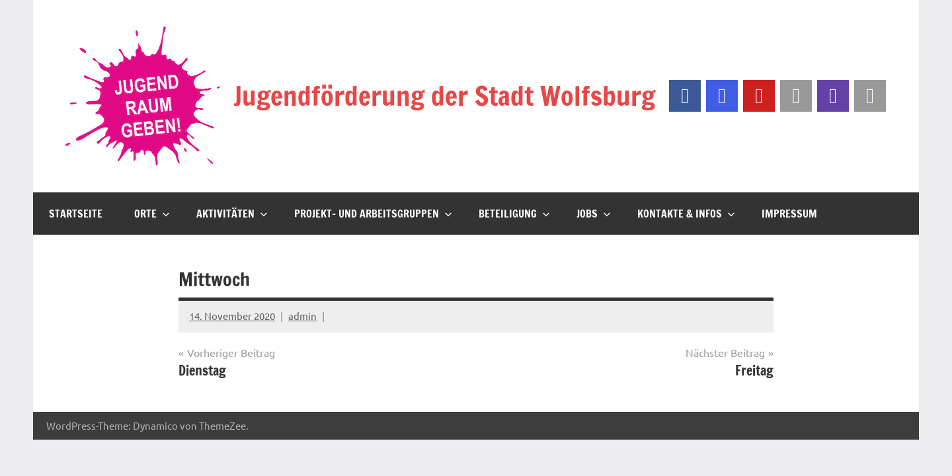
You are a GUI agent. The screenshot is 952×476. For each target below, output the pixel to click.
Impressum (789, 213)
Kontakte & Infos (686, 213)
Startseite (75, 213)
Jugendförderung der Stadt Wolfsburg (444, 95)
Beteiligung (514, 213)
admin (302, 315)
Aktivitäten (232, 213)
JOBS (593, 213)
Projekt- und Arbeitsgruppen (373, 213)
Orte (152, 213)
